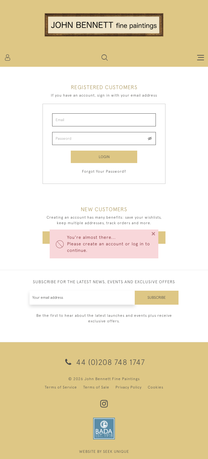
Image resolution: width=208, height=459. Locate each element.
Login (104, 157)
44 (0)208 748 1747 (104, 361)
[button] (104, 57)
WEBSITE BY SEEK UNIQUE (104, 451)
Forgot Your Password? (104, 171)
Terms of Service (61, 387)
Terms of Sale (96, 387)
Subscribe (156, 297)
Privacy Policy (128, 387)
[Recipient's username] (82, 298)
